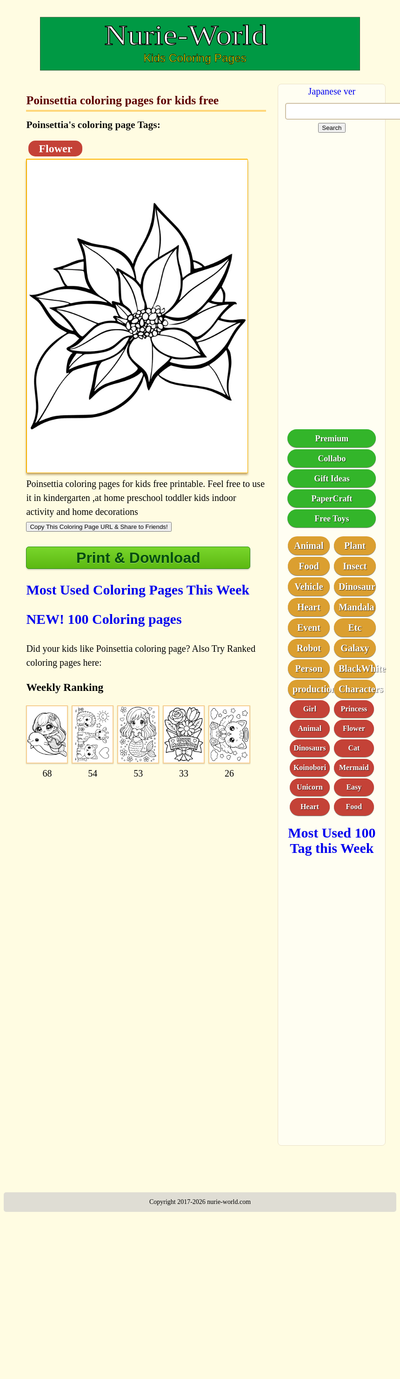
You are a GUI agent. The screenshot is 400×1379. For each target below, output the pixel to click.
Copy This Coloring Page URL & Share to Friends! (98, 526)
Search (331, 127)
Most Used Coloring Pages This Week (137, 589)
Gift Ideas (332, 478)
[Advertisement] (133, 842)
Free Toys (331, 518)
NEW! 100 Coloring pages (103, 619)
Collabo (332, 458)
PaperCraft (331, 498)
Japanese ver (332, 91)
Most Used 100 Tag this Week (331, 840)
